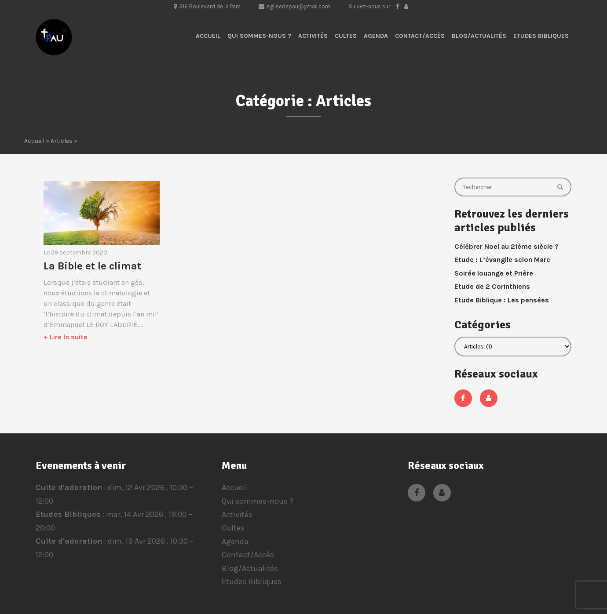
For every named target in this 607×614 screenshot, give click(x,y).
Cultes (346, 36)
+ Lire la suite (66, 337)
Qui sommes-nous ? (259, 36)
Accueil (208, 36)
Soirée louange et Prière (493, 273)
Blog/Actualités (479, 36)
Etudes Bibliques (541, 36)
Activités (313, 36)
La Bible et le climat (92, 266)
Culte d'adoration (69, 487)
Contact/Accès (420, 36)
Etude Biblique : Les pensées (501, 300)
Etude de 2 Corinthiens (492, 286)
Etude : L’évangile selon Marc (502, 259)
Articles (62, 141)
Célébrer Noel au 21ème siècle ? (506, 246)
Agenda (376, 36)
